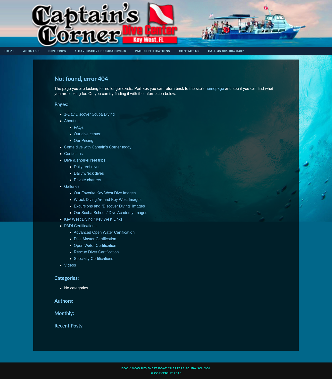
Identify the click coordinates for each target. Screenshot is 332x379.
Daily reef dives (87, 167)
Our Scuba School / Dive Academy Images (110, 213)
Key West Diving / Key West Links (93, 219)
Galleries (71, 186)
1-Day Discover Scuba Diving (89, 114)
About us (71, 121)
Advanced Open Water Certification (104, 232)
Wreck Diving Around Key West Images (107, 200)
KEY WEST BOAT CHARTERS (163, 368)
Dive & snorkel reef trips (84, 160)
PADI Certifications (80, 226)
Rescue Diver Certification (96, 252)
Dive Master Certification (95, 239)
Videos (70, 265)
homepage (215, 88)
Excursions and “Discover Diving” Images (109, 206)
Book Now (130, 368)
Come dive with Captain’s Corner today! (98, 147)
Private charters (87, 180)
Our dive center (87, 134)
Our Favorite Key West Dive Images (105, 193)
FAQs (78, 127)
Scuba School (198, 368)
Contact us (73, 154)
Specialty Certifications (93, 259)
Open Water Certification (95, 245)
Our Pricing (83, 140)
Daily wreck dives (89, 173)
